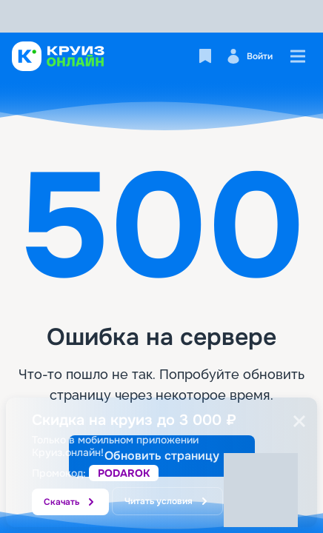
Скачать (70, 502)
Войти (249, 56)
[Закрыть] (299, 421)
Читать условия (167, 501)
